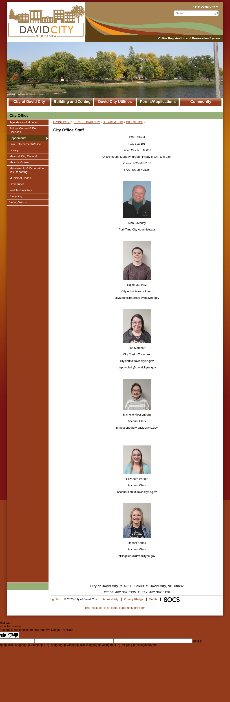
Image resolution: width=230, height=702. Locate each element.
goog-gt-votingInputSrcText (73, 645)
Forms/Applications (158, 102)
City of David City (29, 102)
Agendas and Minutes (23, 122)
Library (14, 150)
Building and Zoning (72, 102)
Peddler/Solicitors (20, 190)
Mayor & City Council (23, 156)
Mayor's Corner (19, 162)
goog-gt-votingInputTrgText (108, 645)
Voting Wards (18, 202)
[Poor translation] (13, 635)
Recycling (15, 196)
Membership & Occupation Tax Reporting (26, 170)
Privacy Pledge (133, 599)
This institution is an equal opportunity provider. (115, 607)
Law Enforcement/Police (25, 144)
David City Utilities (115, 102)
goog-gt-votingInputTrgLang (38, 645)
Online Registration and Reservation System (189, 38)
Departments (17, 138)
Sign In (54, 599)
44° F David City (204, 6)
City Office (134, 122)
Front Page (62, 122)
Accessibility (110, 599)
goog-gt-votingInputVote (141, 645)
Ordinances (16, 184)
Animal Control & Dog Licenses (23, 130)
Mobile (153, 599)
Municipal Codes (20, 178)
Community (200, 102)
